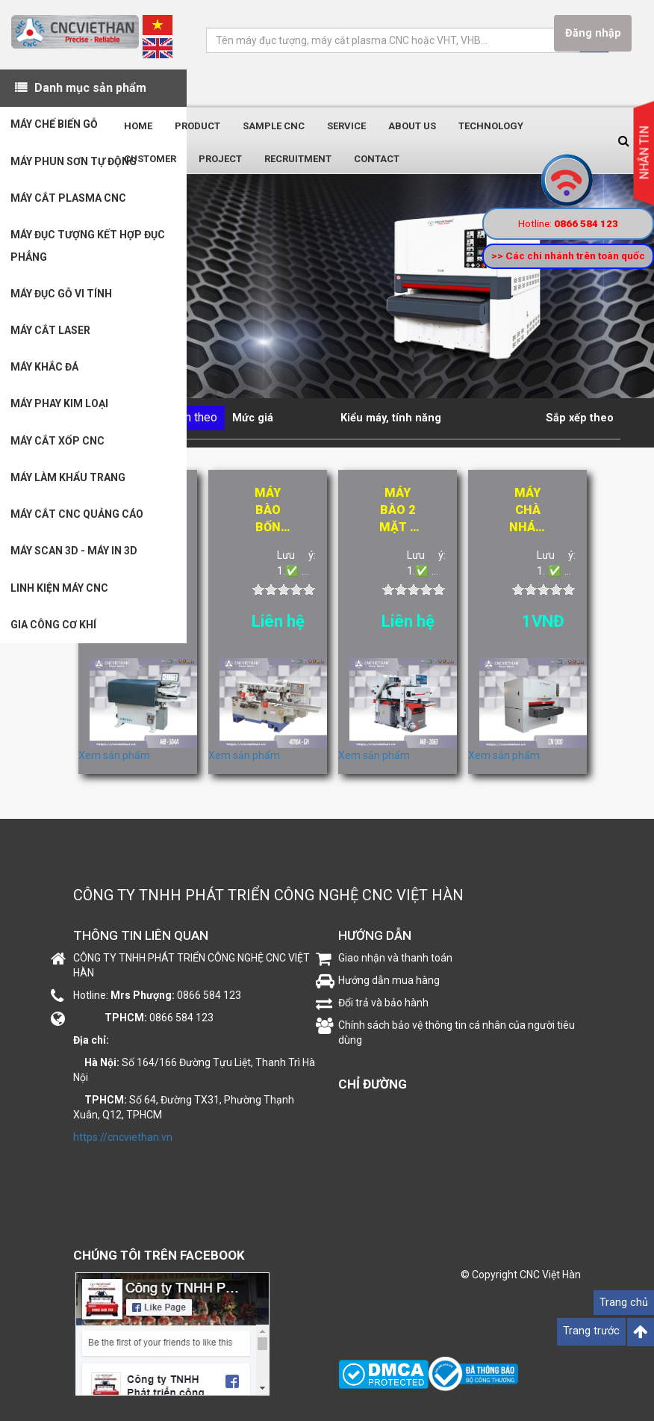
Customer (150, 158)
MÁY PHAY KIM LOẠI (60, 409)
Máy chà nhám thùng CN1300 (527, 511)
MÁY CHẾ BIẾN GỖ (55, 125)
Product (197, 125)
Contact (376, 158)
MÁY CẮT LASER (51, 335)
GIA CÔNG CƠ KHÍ (54, 634)
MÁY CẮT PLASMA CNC (69, 200)
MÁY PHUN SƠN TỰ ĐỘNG (74, 163)
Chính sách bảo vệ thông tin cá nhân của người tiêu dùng (456, 1032)
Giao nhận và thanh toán (395, 958)
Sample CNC (274, 125)
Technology (490, 125)
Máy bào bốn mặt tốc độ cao (268, 511)
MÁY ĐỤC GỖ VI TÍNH (62, 297)
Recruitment (297, 158)
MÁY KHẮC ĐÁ (45, 372)
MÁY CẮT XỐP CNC (58, 447)
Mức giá (252, 418)
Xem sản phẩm (114, 755)
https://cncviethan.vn (122, 1137)
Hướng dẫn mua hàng (389, 980)
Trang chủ (624, 1302)
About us (412, 125)
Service (346, 125)
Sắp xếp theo (580, 418)
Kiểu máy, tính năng (390, 418)
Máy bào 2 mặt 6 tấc (398, 511)
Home (138, 125)
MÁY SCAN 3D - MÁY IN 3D (74, 559)
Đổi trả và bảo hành (383, 1003)
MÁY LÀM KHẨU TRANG (68, 484)
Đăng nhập (592, 33)
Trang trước (591, 1331)
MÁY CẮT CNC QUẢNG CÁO (77, 521)
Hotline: (568, 223)
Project (220, 158)
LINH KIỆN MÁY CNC (60, 596)
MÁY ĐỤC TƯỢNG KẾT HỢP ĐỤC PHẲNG (88, 249)
